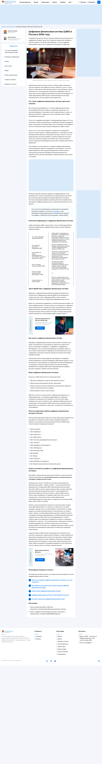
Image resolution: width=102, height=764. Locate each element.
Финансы (4, 26)
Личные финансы (25, 2)
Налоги (54, 2)
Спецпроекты (62, 654)
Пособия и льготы (63, 641)
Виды (7, 70)
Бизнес (36, 2)
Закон (7, 61)
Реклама (83, 2)
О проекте (92, 2)
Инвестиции (45, 2)
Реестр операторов (11, 75)
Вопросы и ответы (10, 84)
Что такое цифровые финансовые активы (11, 51)
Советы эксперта (10, 79)
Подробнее (40, 328)
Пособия (62, 2)
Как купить (8, 66)
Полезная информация (12, 57)
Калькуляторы (62, 649)
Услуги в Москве (63, 651)
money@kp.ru (57, 211)
